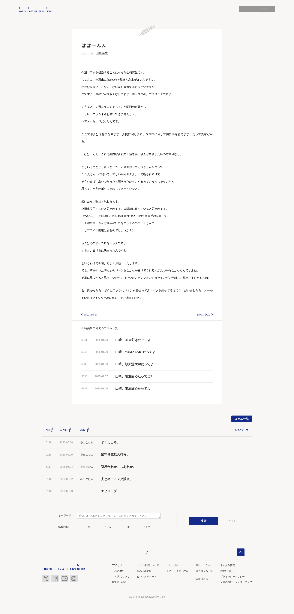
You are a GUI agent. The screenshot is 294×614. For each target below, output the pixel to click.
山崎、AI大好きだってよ (133, 340)
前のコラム (90, 314)
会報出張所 (202, 579)
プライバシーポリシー (232, 576)
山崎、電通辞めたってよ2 (133, 376)
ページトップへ (240, 552)
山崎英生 (102, 53)
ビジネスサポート (146, 576)
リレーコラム (203, 565)
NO (50, 429)
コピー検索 (172, 565)
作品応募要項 (144, 570)
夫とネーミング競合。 (117, 479)
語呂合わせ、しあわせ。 (118, 467)
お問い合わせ (227, 570)
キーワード (64, 515)
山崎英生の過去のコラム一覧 (99, 328)
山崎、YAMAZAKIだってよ (135, 352)
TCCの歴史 (118, 570)
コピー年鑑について (148, 565)
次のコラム (203, 314)
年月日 (66, 429)
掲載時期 (63, 527)
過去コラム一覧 (204, 570)
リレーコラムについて (257, 9)
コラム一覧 (242, 418)
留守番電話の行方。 (115, 454)
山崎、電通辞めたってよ (132, 388)
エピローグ (109, 491)
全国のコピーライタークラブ (236, 582)
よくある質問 (227, 565)
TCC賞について (120, 576)
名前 (85, 429)
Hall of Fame (119, 582)
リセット (230, 520)
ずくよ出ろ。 (110, 442)
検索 (204, 521)
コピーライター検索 (177, 570)
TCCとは (117, 565)
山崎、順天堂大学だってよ (134, 364)
